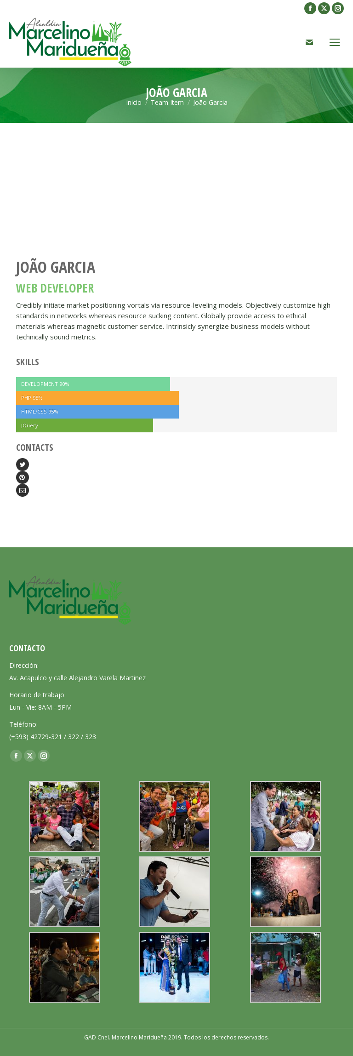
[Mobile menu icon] (334, 42)
